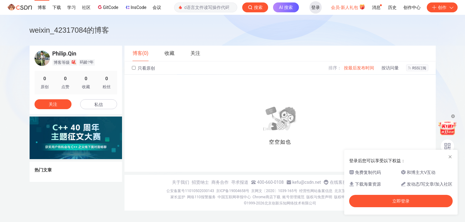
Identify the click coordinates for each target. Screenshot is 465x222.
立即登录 (401, 201)
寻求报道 (239, 182)
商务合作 (220, 182)
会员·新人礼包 (348, 7)
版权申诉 (341, 197)
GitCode (107, 7)
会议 (157, 7)
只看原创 (143, 68)
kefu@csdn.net (306, 182)
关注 (53, 104)
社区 (86, 7)
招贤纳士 (200, 182)
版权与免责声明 (319, 197)
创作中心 (412, 7)
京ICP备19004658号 (233, 191)
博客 (42, 7)
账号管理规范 (293, 197)
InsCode (135, 7)
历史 (392, 7)
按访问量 (390, 67)
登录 (315, 7)
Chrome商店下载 (266, 197)
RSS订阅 (417, 68)
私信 (98, 104)
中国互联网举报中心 (234, 197)
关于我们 (180, 182)
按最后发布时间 (359, 67)
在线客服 (338, 182)
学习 (71, 7)
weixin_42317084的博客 (69, 30)
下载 (56, 7)
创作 (442, 7)
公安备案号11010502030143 (190, 191)
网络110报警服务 (201, 197)
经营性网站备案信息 (315, 191)
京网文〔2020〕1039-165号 (274, 191)
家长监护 (177, 197)
